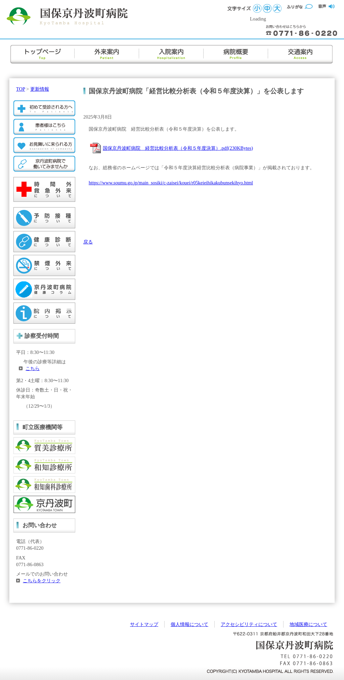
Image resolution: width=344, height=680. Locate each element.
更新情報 (39, 89)
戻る (88, 241)
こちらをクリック (41, 580)
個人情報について (189, 624)
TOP (20, 89)
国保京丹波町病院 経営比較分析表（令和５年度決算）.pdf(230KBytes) (178, 148)
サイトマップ (144, 624)
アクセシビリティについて (249, 624)
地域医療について (308, 624)
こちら (33, 368)
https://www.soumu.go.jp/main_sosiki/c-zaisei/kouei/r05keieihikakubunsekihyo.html (171, 182)
